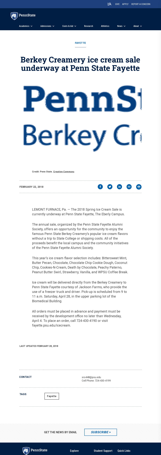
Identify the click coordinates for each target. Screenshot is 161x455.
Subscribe (99, 432)
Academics (24, 26)
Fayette (80, 43)
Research (88, 26)
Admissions (45, 26)
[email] (129, 187)
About (136, 26)
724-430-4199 (103, 380)
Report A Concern (140, 4)
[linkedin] (119, 187)
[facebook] (100, 187)
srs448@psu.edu (91, 377)
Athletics (105, 26)
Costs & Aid (67, 26)
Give (117, 4)
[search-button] (109, 4)
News (119, 26)
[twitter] (109, 187)
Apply (125, 4)
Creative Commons (63, 171)
